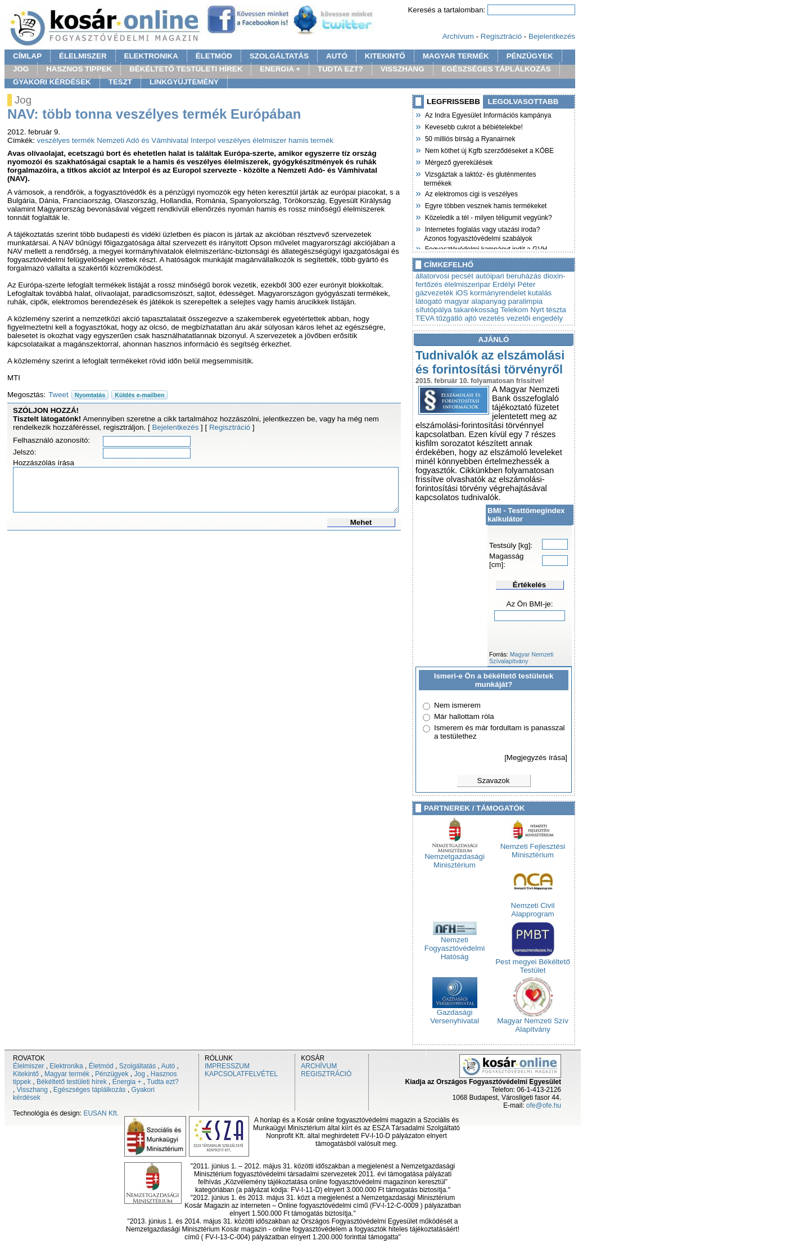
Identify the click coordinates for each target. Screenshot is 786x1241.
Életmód (101, 1066)
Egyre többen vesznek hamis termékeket (485, 204)
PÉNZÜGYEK (530, 56)
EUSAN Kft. (101, 1113)
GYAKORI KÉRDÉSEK (52, 82)
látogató (428, 301)
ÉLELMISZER (82, 56)
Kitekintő (26, 1074)
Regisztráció (501, 36)
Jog (139, 1074)
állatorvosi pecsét (444, 276)
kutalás (540, 293)
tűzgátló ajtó (456, 318)
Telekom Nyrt (522, 309)
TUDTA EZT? (340, 69)
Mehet (361, 522)
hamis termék (310, 140)
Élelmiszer (28, 1066)
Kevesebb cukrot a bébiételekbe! (473, 126)
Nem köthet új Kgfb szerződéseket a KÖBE (489, 149)
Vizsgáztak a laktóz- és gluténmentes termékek (480, 177)
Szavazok (493, 780)
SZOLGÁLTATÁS (279, 56)
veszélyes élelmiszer (252, 140)
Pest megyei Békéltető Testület (532, 962)
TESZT (120, 82)
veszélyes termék (66, 140)
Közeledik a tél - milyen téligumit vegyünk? (488, 216)
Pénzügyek (111, 1074)
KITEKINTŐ (385, 56)
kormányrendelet (498, 293)
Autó (168, 1066)
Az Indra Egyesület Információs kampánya (487, 114)
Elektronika (66, 1066)
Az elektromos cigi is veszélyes (471, 193)
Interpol (203, 140)
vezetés (491, 318)
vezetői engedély (535, 318)
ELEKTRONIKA (151, 56)
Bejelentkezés (551, 36)
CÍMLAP (27, 56)
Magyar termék (66, 1074)
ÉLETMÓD (214, 56)
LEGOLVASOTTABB (523, 101)
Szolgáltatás (137, 1066)
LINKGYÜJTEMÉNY (184, 82)
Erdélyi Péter (514, 284)
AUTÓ (336, 56)
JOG (21, 69)
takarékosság (476, 309)
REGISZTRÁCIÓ (326, 1074)
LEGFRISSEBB (453, 101)
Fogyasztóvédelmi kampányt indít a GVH (485, 248)
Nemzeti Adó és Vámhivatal (142, 140)
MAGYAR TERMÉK (456, 56)
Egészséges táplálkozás (89, 1090)
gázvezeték (434, 293)
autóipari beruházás (508, 276)
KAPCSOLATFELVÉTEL (241, 1074)
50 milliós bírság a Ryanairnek (469, 137)
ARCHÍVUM (319, 1066)
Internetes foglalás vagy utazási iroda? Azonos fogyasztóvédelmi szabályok (482, 232)
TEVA (424, 318)
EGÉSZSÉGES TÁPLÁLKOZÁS (496, 69)
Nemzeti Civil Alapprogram (533, 906)
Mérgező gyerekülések (458, 161)
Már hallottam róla (464, 716)
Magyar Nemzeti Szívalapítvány (521, 657)
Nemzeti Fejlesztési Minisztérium (533, 847)
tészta (556, 309)
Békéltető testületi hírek (72, 1082)
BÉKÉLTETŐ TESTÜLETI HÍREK (185, 69)
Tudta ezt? (162, 1082)
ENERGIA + (280, 69)
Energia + (127, 1082)
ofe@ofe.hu (543, 1105)
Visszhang (32, 1090)
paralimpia (525, 301)
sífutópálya (433, 309)
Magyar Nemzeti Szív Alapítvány (532, 1021)
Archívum (458, 36)
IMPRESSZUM (227, 1066)
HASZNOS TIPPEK (79, 69)
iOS (461, 293)
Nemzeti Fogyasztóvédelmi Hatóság (454, 945)
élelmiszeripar (467, 284)
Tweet (58, 394)
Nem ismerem (457, 705)
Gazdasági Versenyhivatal (454, 1013)
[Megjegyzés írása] (535, 757)
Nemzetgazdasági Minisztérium (454, 857)
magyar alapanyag (475, 301)
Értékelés (529, 585)
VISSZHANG (402, 69)
